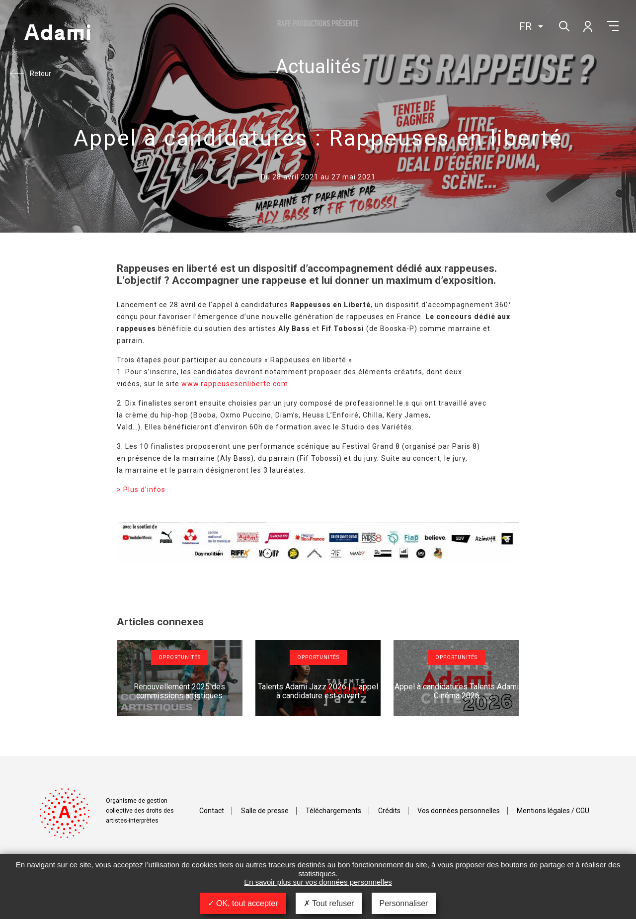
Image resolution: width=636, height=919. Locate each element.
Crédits (389, 811)
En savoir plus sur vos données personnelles (318, 882)
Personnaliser (404, 903)
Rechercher (563, 25)
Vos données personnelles (458, 811)
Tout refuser (329, 903)
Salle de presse (265, 811)
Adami (57, 33)
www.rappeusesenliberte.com (234, 384)
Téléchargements (333, 811)
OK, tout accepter (243, 903)
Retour (40, 74)
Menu (613, 26)
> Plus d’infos (141, 490)
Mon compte (587, 26)
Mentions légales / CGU (553, 811)
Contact (211, 811)
